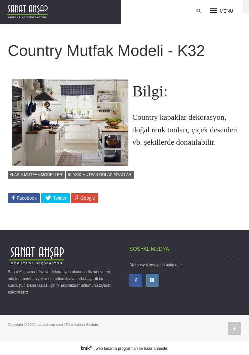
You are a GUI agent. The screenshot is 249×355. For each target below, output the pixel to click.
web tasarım (106, 348)
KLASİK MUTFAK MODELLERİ (36, 174)
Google (87, 198)
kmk (87, 348)
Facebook (26, 198)
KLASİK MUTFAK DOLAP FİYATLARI (100, 174)
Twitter (59, 198)
